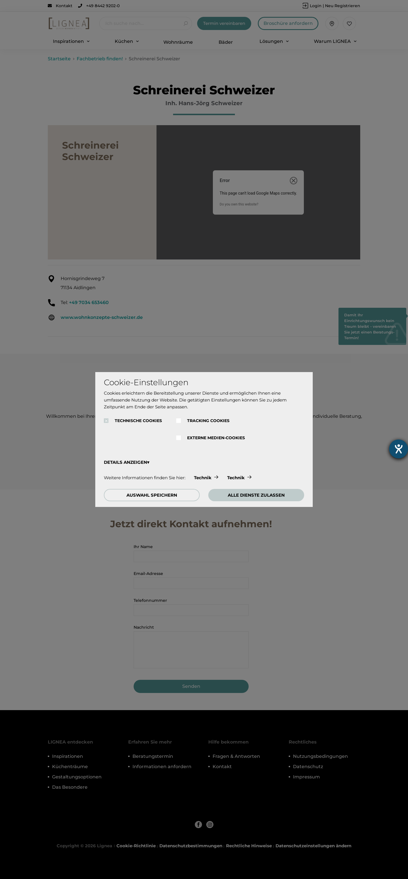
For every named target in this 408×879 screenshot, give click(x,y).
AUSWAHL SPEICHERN (151, 495)
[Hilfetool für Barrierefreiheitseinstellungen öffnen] (398, 449)
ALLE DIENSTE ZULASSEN (256, 495)
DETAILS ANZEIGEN (125, 462)
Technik (202, 477)
